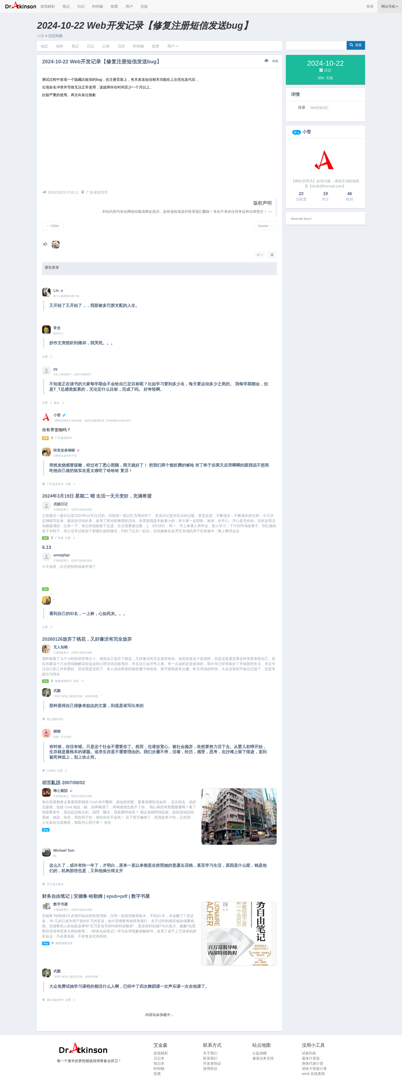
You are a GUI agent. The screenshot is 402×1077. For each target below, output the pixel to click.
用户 (129, 6)
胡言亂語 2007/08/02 (63, 782)
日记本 (159, 1058)
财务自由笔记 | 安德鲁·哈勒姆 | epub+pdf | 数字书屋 (96, 896)
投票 (114, 6)
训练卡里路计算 (314, 1068)
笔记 (66, 6)
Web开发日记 (319, 107)
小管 (40, 36)
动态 (44, 46)
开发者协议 (212, 1063)
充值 (144, 6)
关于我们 (210, 1053)
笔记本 (159, 1063)
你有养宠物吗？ (56, 430)
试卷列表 (309, 1053)
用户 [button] (172, 46)
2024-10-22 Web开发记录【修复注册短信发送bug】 (102, 61)
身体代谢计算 (312, 1063)
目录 (301, 107)
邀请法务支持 (263, 1058)
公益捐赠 (259, 1053)
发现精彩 (48, 6)
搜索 (355, 45)
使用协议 (210, 1068)
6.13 (46, 547)
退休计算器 (311, 1058)
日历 (121, 46)
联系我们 (210, 1058)
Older (52, 226)
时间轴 (97, 6)
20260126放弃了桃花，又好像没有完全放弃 (87, 639)
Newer (265, 226)
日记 (81, 6)
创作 (59, 46)
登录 (370, 6)
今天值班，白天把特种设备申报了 (69, 567)
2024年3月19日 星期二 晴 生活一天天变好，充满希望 (97, 496)
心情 (105, 46)
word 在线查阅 (313, 1074)
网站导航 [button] (389, 6)
